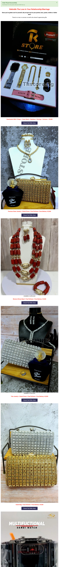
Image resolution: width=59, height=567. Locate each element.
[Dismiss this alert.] (56, 3)
